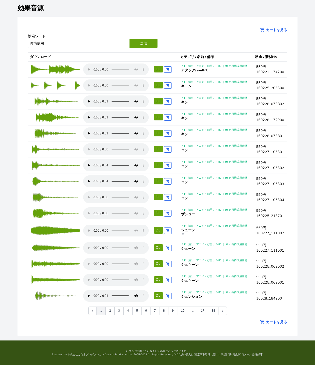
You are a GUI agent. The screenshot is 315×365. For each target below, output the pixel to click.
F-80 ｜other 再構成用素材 (231, 66)
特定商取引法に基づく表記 (210, 354)
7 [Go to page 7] (155, 311)
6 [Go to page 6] (146, 311)
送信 (143, 43)
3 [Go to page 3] (119, 311)
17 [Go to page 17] (202, 311)
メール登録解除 (253, 354)
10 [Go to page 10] (182, 311)
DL (158, 69)
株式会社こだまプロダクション (85, 354)
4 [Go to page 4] (128, 311)
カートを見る (272, 30)
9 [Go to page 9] (173, 311)
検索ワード (37, 36)
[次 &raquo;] (223, 311)
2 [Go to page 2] (110, 311)
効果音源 (31, 8)
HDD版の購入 (183, 354)
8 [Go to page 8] (164, 311)
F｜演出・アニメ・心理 (198, 66)
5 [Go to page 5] (137, 311)
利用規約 (235, 354)
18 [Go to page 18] (213, 311)
